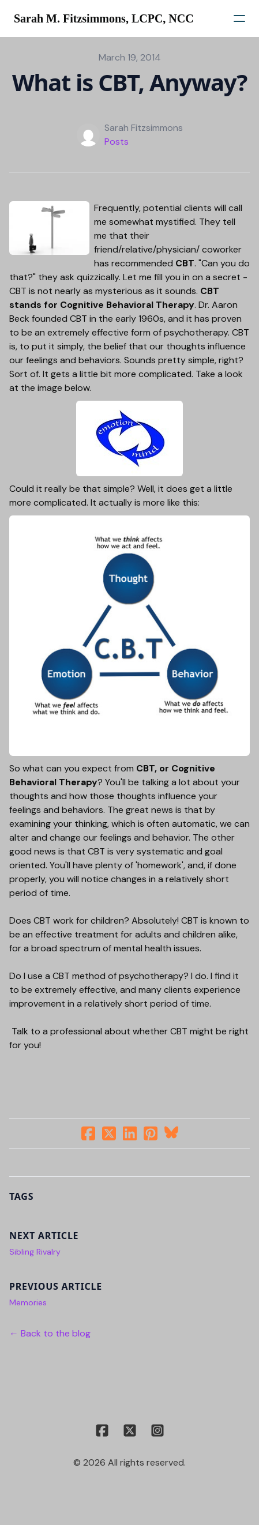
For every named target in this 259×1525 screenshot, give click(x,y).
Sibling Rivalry (35, 1252)
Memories (28, 1302)
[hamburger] (239, 18)
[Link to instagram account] (157, 1430)
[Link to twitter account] (130, 1430)
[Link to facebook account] (102, 1430)
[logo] (104, 18)
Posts (116, 141)
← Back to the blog (50, 1333)
